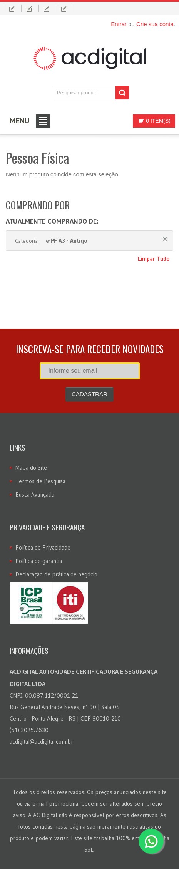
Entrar (119, 24)
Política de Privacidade (42, 547)
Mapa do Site (31, 467)
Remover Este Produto (165, 239)
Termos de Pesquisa (40, 481)
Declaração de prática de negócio (56, 574)
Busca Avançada (34, 494)
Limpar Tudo (153, 258)
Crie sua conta (155, 24)
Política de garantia (38, 561)
